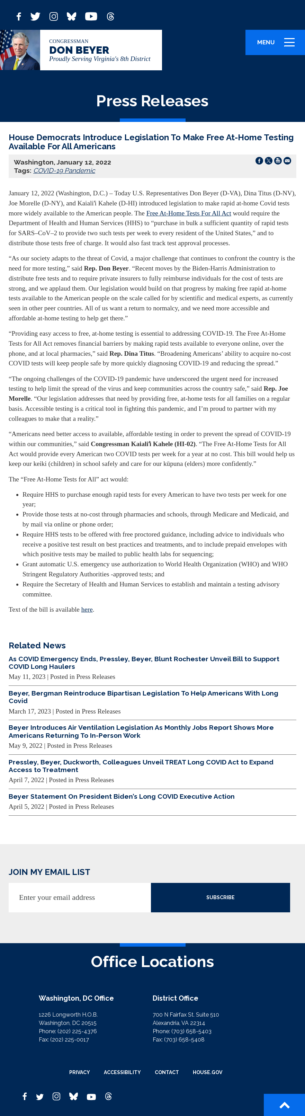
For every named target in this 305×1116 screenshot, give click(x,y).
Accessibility (122, 1072)
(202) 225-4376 (77, 1031)
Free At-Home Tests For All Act (188, 213)
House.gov (207, 1072)
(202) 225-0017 (69, 1039)
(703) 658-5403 (191, 1031)
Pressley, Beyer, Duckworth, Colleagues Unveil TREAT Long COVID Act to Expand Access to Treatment (141, 765)
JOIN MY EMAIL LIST (49, 872)
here (87, 609)
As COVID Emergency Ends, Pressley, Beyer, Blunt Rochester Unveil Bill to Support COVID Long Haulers (144, 662)
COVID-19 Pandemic (64, 170)
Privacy (79, 1072)
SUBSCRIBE (220, 897)
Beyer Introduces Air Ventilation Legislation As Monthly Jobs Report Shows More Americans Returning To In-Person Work (141, 731)
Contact (167, 1072)
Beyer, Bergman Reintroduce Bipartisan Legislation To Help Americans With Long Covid (143, 697)
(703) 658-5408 (184, 1039)
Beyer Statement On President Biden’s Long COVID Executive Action (122, 796)
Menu (278, 45)
